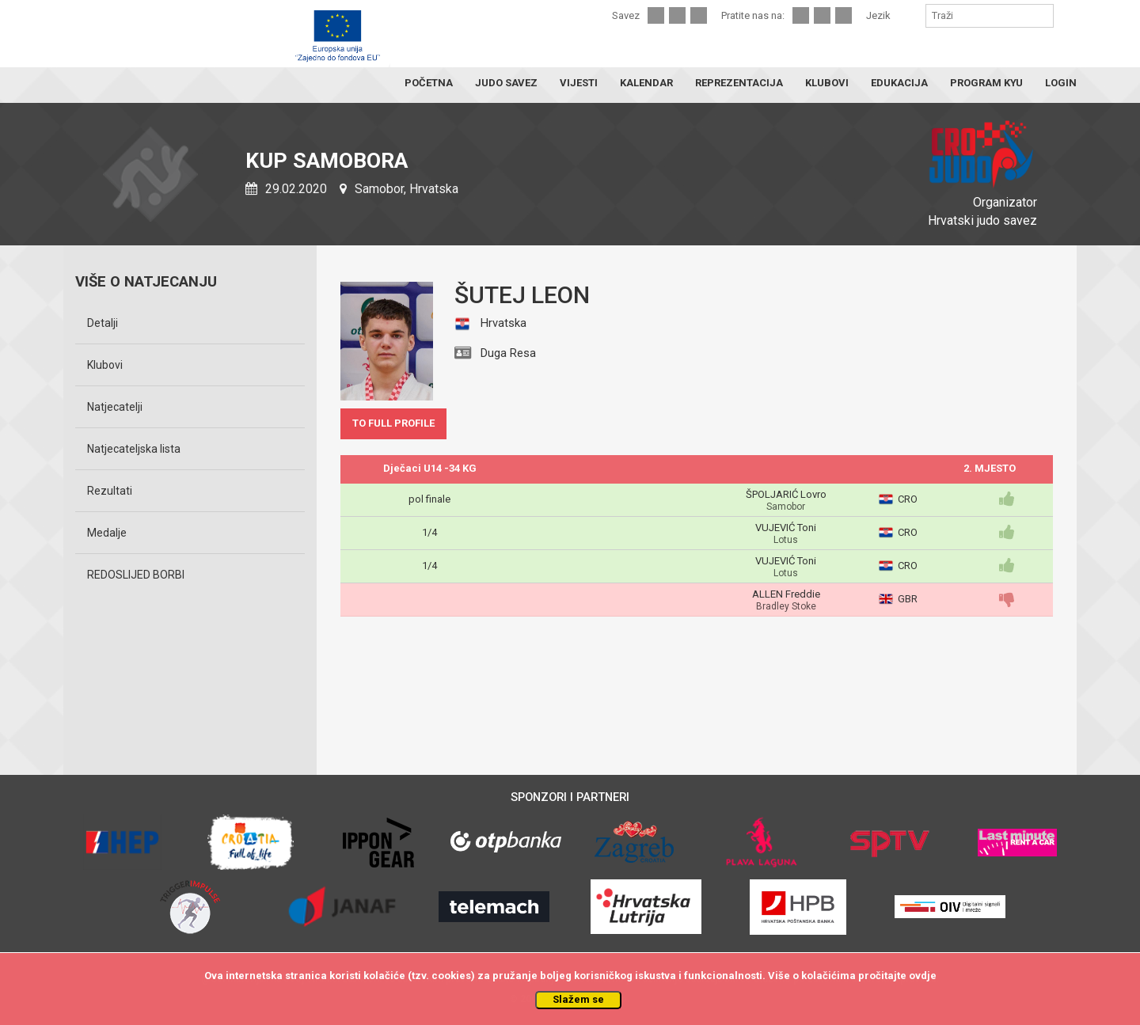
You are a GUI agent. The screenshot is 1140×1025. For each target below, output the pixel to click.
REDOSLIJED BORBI (135, 574)
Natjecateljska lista (133, 448)
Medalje (107, 532)
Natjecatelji (114, 407)
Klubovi (105, 365)
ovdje (923, 975)
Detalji (102, 323)
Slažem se (578, 999)
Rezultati (109, 490)
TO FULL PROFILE (393, 423)
